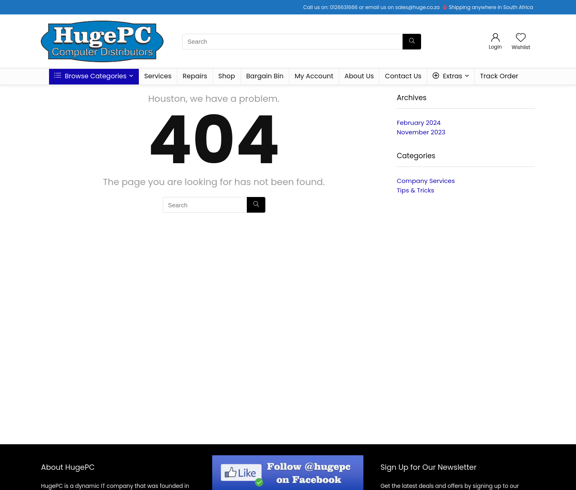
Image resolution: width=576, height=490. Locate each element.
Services (157, 76)
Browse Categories (90, 76)
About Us (359, 76)
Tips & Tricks (415, 190)
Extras (447, 76)
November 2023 (421, 132)
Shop (226, 76)
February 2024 (419, 122)
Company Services (426, 180)
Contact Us (403, 76)
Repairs (195, 76)
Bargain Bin (265, 76)
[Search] (412, 41)
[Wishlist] (521, 38)
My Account (314, 76)
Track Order (499, 76)
